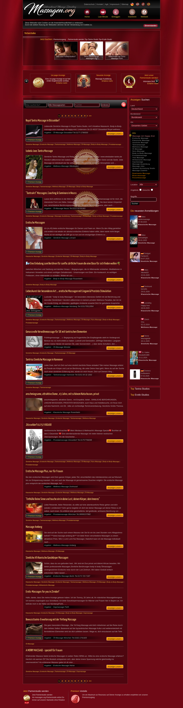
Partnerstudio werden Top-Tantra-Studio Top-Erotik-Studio (90, 39)
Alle (134, 133)
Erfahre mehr (61, 83)
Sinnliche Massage (140, 142)
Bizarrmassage (139, 175)
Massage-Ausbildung (141, 164)
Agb (106, 4)
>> (90, 116)
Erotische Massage (140, 138)
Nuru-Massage (138, 151)
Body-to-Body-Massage (142, 153)
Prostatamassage (139, 155)
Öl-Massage (137, 149)
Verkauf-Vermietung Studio (143, 168)
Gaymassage (137, 162)
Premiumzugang (59, 39)
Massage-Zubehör (140, 170)
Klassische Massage (141, 140)
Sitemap (124, 4)
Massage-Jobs (138, 166)
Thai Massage (138, 157)
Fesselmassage (139, 178)
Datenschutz (89, 4)
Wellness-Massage (140, 147)
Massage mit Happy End (143, 136)
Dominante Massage (141, 173)
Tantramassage (138, 145)
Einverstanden (151, 26)
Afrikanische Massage (141, 160)
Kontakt (100, 4)
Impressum (115, 4)
